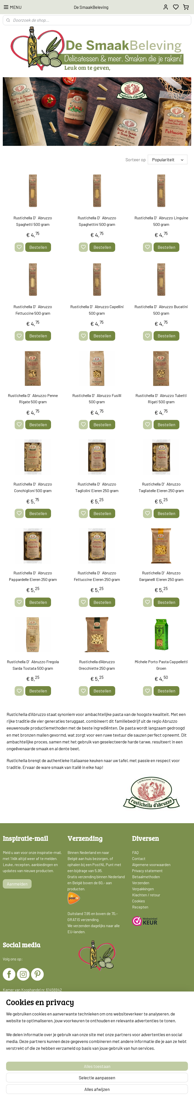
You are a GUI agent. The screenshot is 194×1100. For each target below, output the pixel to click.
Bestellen (38, 246)
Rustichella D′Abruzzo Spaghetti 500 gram (32, 220)
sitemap (116, 1090)
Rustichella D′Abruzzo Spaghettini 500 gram (97, 220)
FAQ (135, 852)
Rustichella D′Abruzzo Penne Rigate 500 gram (33, 398)
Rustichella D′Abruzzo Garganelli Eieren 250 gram (161, 575)
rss (124, 1090)
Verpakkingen (143, 888)
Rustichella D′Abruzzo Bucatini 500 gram (161, 309)
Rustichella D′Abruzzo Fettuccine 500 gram (32, 309)
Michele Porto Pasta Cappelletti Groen (161, 664)
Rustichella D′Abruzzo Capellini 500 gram (97, 309)
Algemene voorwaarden (151, 864)
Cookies (138, 900)
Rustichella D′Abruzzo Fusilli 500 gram (97, 398)
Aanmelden (17, 883)
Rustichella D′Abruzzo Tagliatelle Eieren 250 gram (161, 487)
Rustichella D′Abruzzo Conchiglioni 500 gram (32, 487)
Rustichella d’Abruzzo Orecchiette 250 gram (97, 664)
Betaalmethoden (146, 876)
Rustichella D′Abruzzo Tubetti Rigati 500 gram (161, 398)
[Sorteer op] (167, 159)
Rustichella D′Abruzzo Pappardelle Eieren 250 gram (33, 575)
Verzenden (140, 882)
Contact (139, 858)
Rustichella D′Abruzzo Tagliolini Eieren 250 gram (96, 487)
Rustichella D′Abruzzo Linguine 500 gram (161, 220)
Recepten (140, 906)
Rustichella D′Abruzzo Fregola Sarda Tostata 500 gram (33, 664)
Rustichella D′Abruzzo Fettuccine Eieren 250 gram (97, 575)
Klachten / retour (146, 894)
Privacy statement (147, 870)
